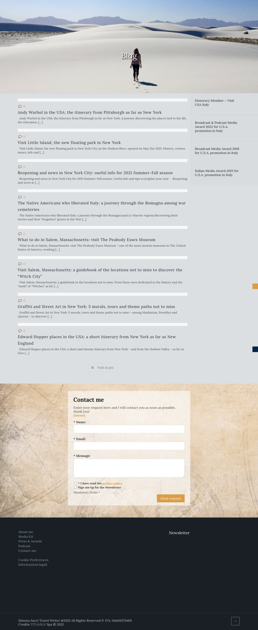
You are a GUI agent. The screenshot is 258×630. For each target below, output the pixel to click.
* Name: (80, 422)
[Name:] (129, 429)
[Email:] (129, 446)
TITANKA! (38, 624)
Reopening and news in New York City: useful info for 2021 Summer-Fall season (95, 172)
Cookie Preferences (33, 560)
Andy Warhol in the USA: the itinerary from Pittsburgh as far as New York (90, 112)
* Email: (80, 439)
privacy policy (112, 483)
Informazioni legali (32, 564)
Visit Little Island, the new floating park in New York (69, 142)
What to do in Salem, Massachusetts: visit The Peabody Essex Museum (87, 239)
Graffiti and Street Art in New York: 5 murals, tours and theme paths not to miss (96, 306)
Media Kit (25, 536)
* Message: (82, 456)
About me (25, 532)
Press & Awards (30, 541)
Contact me (27, 550)
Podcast (24, 546)
